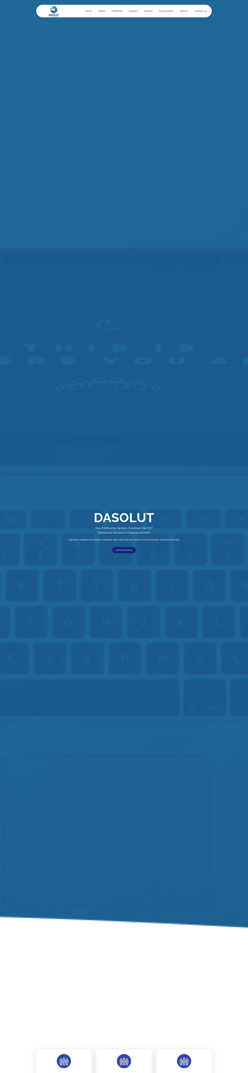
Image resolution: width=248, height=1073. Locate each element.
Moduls (148, 11)
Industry (133, 11)
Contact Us (201, 11)
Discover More (124, 550)
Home (89, 11)
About (102, 11)
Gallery (184, 11)
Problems (117, 11)
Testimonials (166, 11)
